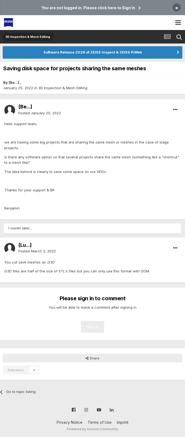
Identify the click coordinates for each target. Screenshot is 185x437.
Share (92, 358)
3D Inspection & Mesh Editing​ (62, 88)
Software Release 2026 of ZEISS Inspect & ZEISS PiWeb (92, 52)
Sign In (92, 326)
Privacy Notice (70, 422)
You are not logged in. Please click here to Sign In (88, 7)
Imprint (122, 422)
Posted (39, 113)
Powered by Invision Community (92, 429)
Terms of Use (100, 422)
